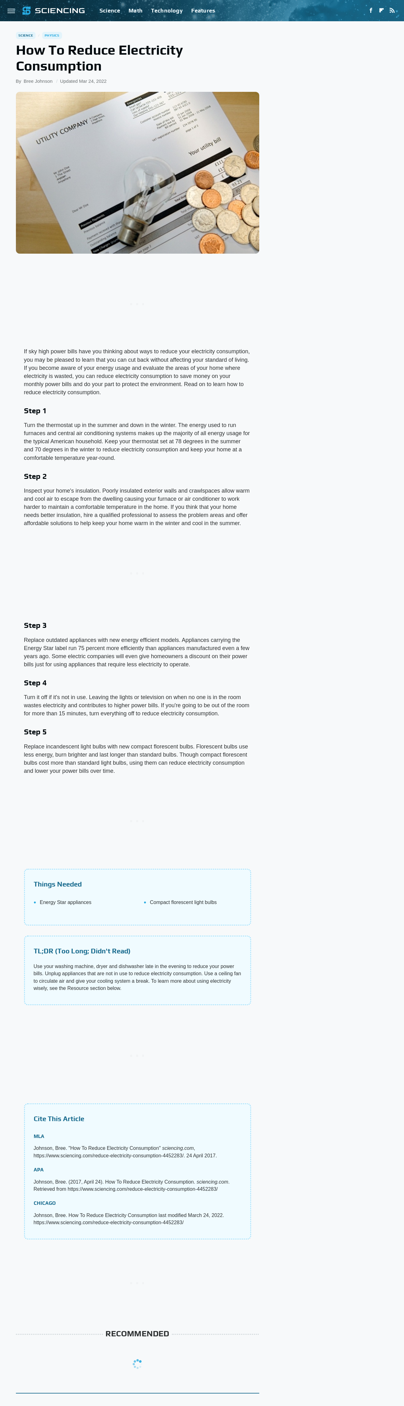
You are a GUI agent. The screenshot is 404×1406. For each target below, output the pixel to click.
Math (136, 10)
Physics (52, 35)
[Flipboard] (381, 10)
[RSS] (392, 10)
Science (110, 10)
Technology (167, 10)
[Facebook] (371, 10)
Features (203, 10)
